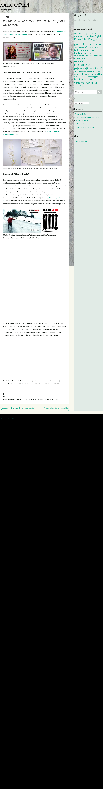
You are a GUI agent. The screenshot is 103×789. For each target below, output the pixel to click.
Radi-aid (40, 399)
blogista (52, 198)
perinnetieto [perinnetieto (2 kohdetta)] (82, 71)
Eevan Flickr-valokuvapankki (85, 127)
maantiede (32, 399)
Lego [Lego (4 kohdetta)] (90, 56)
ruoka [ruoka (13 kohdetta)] (82, 74)
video (56, 399)
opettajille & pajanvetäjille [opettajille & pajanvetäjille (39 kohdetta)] (82, 66)
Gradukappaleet (81, 141)
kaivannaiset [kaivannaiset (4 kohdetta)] (93, 47)
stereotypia (49, 399)
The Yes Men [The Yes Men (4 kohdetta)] (82, 76)
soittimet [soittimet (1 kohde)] (87, 74)
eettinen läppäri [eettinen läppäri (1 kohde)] (78, 36)
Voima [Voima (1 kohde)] (85, 86)
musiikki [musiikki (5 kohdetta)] (88, 62)
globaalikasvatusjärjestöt (13, 399)
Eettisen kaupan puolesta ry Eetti (87, 117)
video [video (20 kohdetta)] (96, 82)
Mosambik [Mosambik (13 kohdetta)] (79, 61)
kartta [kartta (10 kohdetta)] (77, 50)
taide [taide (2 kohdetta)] (75, 76)
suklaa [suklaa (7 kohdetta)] (99, 74)
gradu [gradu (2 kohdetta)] (75, 47)
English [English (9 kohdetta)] (97, 36)
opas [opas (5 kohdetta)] (99, 62)
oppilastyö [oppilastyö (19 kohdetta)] (96, 68)
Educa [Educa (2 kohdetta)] (96, 34)
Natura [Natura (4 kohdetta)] (94, 62)
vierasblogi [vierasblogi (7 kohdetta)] (79, 86)
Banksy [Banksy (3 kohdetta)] (92, 34)
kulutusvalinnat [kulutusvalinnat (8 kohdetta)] (81, 55)
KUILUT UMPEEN (14, 5)
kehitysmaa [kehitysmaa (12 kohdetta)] (85, 50)
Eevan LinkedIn (80, 114)
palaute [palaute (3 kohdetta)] (76, 71)
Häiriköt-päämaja (81, 121)
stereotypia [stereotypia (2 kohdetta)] (93, 74)
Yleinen (7, 397)
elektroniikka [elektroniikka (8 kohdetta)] (88, 36)
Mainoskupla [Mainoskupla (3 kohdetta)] (91, 59)
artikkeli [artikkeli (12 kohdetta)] (78, 33)
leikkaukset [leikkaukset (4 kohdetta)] (97, 56)
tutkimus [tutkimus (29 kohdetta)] (79, 79)
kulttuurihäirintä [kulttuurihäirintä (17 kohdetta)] (82, 52)
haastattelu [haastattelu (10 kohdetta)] (83, 47)
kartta (25, 399)
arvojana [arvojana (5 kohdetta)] (86, 34)
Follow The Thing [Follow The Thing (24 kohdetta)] (84, 39)
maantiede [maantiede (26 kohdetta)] (80, 58)
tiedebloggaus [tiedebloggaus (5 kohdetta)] (92, 76)
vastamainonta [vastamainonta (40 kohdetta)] (83, 83)
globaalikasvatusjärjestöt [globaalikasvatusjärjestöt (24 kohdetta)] (88, 44)
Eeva (6, 394)
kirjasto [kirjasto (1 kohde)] (93, 50)
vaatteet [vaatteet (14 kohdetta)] (89, 79)
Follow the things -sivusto (84, 124)
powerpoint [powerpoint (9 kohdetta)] (91, 71)
